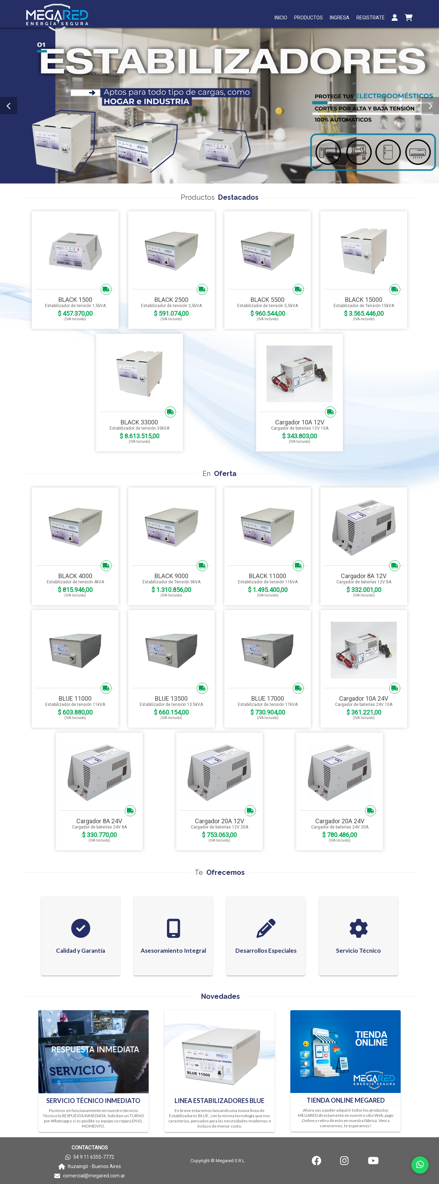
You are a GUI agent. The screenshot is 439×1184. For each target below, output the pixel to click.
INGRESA (339, 17)
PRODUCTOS (308, 17)
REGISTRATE (370, 17)
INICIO (280, 17)
